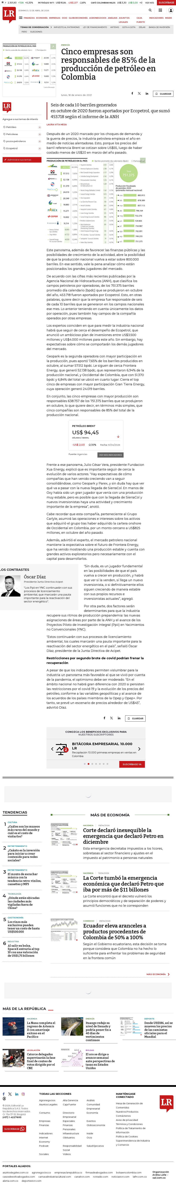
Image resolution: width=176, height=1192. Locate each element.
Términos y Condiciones (129, 1124)
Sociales (44, 1154)
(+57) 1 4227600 (12, 1117)
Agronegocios (47, 1100)
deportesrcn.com (31, 1180)
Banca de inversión (159, 27)
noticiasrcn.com (120, 1176)
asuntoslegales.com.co (15, 1172)
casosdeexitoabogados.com (19, 1176)
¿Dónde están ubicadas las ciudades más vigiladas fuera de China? (24, 903)
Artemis (114, 27)
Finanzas (44, 1125)
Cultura (12, 822)
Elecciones (36, 32)
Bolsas (90, 1050)
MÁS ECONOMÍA (156, 974)
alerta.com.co (10, 1180)
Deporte (149, 1019)
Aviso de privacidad (127, 1120)
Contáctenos (123, 1115)
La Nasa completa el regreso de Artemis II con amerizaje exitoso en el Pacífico (41, 1029)
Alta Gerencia (70, 1100)
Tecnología (14, 894)
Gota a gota (128, 27)
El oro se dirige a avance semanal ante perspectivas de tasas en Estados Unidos (100, 1061)
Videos (67, 1154)
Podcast (43, 1145)
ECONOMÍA (42, 18)
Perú (24, 32)
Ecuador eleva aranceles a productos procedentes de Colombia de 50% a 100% (114, 932)
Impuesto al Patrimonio (67, 27)
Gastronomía (15, 917)
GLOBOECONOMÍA (78, 18)
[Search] (150, 10)
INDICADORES (156, 18)
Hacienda (32, 1019)
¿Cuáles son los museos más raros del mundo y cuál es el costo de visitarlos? (24, 831)
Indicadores (45, 1133)
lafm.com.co (140, 1176)
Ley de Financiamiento (95, 27)
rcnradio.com (100, 1176)
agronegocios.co (41, 1172)
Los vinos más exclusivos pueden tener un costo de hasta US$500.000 (24, 927)
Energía (90, 1019)
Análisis (91, 1100)
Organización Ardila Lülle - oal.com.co (160, 1174)
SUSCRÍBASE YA (132, 764)
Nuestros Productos (127, 1111)
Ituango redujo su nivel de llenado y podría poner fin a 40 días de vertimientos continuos (98, 1031)
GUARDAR (163, 93)
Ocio (89, 1137)
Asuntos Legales (48, 1104)
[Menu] (21, 17)
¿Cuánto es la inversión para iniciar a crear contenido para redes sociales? (24, 855)
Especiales (69, 1121)
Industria (13, 941)
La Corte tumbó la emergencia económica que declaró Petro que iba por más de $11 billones (123, 884)
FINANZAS (29, 18)
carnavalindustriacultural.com (54, 1176)
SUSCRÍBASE (166, 2)
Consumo (44, 1112)
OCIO (64, 18)
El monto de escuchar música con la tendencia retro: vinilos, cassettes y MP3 (24, 879)
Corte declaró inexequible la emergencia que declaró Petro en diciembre (123, 836)
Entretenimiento (17, 846)
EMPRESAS (54, 18)
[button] (51, 749)
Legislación (33, 1050)
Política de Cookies (127, 1136)
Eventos (91, 1121)
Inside (90, 1133)
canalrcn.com (82, 1176)
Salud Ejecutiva (95, 1145)
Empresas (44, 1121)
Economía (92, 1112)
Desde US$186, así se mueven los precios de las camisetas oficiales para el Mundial (158, 1029)
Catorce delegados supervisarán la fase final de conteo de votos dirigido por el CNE (41, 1061)
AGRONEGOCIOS (97, 18)
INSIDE (168, 18)
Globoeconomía (96, 1125)
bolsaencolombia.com (128, 1172)
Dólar (142, 27)
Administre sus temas (17, 159)
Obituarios (69, 1137)
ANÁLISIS (112, 18)
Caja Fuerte (69, 1104)
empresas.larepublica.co (68, 1172)
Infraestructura (71, 1133)
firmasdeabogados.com (99, 1172)
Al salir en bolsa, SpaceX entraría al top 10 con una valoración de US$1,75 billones (23, 950)
